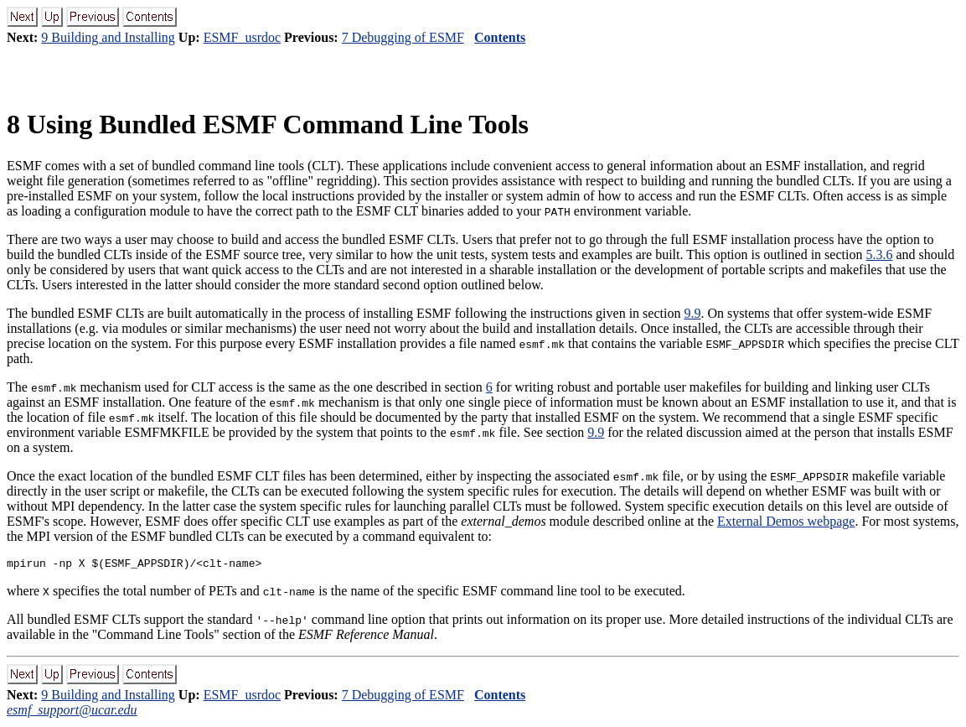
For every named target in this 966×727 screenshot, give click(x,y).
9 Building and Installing (108, 37)
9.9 (692, 313)
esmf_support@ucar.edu (72, 712)
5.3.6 (878, 254)
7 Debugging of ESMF (403, 37)
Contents (499, 37)
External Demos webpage (786, 521)
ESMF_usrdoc (242, 37)
